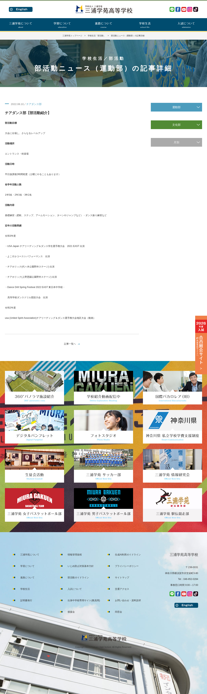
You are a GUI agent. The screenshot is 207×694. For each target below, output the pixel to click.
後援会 (71, 612)
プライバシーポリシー (127, 566)
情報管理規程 (75, 554)
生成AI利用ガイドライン (128, 554)
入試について (75, 589)
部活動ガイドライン (78, 577)
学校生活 (25, 589)
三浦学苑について (29, 554)
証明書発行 (26, 600)
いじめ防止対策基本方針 (81, 566)
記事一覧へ (70, 343)
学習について (27, 566)
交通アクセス (122, 589)
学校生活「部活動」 (96, 36)
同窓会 (118, 612)
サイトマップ (122, 577)
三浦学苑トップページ (72, 36)
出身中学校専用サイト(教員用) (84, 600)
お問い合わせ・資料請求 (128, 600)
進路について (27, 577)
